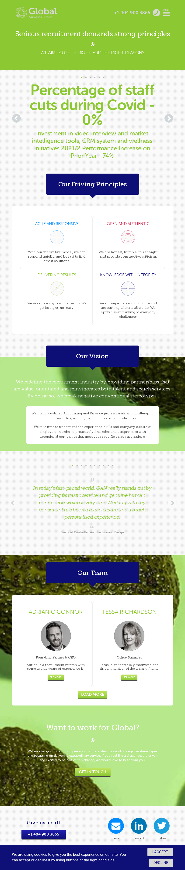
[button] (81, 77)
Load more (92, 694)
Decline (161, 862)
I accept (160, 852)
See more (55, 677)
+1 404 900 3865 (43, 834)
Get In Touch (92, 772)
